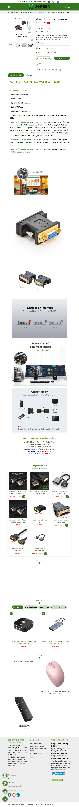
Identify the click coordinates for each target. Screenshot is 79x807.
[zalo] (58, 1)
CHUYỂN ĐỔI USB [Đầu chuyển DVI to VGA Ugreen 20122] (31, 607)
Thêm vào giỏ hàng (43, 58)
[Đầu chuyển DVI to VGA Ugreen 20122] (39, 7)
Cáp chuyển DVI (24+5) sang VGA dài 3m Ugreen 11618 (17, 521)
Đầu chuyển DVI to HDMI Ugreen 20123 (61, 521)
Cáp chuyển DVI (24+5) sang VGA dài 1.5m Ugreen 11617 (17, 492)
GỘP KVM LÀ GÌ (23, 729)
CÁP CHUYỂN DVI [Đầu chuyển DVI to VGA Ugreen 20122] (40, 12)
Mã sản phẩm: (40, 31)
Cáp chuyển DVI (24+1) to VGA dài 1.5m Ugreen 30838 (39, 492)
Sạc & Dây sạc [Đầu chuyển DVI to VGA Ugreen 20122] (44, 607)
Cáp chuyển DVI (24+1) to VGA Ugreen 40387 (61, 492)
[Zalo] (62, 70)
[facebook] (49, 1)
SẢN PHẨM (11, 782)
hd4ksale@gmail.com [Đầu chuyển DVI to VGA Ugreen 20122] (40, 1)
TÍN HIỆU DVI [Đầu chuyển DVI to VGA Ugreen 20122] (29, 12)
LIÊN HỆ (10, 779)
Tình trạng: (39, 48)
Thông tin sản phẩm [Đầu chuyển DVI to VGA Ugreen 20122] (16, 75)
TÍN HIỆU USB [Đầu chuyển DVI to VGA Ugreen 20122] (17, 607)
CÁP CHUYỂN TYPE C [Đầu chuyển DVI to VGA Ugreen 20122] (58, 607)
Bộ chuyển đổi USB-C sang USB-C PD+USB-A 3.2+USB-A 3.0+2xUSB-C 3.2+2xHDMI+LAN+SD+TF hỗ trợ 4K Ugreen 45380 (55, 643)
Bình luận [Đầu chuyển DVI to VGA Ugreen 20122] (29, 75)
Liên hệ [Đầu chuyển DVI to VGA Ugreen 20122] (62, 58)
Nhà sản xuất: (40, 28)
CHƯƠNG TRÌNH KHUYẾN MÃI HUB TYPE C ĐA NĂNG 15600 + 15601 (55, 692)
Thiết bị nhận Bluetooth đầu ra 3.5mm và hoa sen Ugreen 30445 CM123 (23, 642)
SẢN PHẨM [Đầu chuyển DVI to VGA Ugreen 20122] (19, 12)
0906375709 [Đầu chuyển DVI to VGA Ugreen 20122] (28, 1)
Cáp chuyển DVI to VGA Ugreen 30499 (18, 549)
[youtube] (53, 1)
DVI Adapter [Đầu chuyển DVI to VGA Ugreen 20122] (42, 64)
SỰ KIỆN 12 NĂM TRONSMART (23, 662)
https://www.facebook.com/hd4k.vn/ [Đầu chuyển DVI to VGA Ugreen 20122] (43, 449)
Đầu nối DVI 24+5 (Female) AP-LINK (39, 521)
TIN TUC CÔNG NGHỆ (14, 786)
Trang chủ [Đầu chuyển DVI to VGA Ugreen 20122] (11, 12)
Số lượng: (39, 52)
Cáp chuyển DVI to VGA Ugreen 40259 (39, 549)
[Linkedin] (49, 70)
